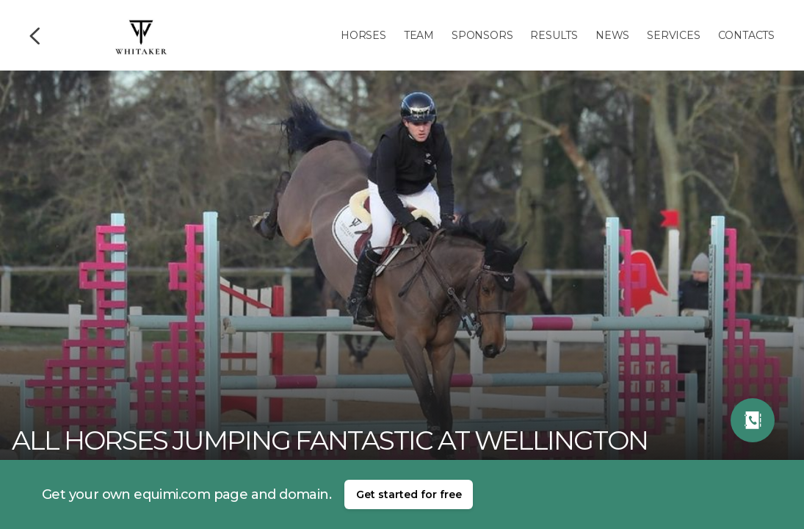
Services (673, 35)
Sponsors (482, 35)
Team (419, 35)
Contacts (746, 35)
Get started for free (409, 494)
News (612, 35)
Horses (363, 35)
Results (554, 35)
